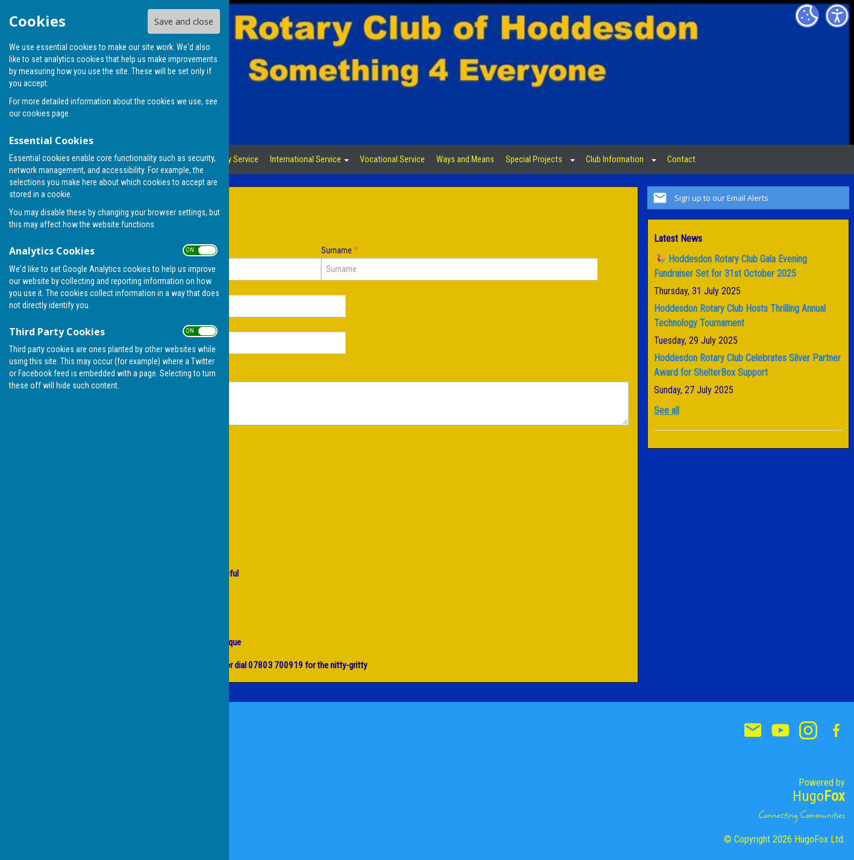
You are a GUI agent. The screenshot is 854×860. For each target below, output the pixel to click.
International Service (305, 159)
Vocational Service (392, 159)
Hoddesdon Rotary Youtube (780, 730)
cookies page (45, 113)
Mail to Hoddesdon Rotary (753, 730)
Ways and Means (465, 159)
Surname (339, 250)
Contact (681, 159)
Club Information (615, 159)
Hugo (819, 796)
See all (666, 410)
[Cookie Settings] (807, 16)
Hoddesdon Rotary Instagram (808, 730)
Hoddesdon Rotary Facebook (836, 730)
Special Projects (534, 159)
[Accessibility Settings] (837, 16)
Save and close (183, 21)
